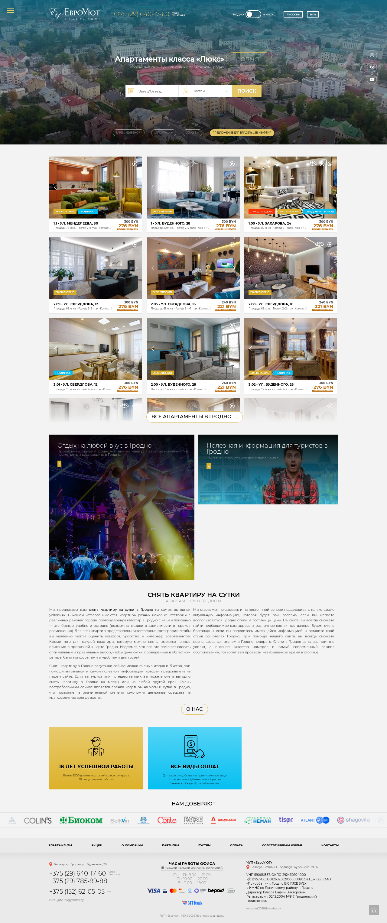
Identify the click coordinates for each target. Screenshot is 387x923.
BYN (313, 14)
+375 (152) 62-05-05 (77, 892)
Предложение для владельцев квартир (242, 132)
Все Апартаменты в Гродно (194, 416)
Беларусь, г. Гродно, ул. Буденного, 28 (80, 864)
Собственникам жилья (282, 845)
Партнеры (170, 845)
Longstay (193, 132)
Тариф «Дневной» (129, 132)
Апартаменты (60, 845)
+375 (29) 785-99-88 (78, 881)
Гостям (204, 845)
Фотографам (163, 132)
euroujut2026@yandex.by (66, 900)
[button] (55, 188)
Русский (293, 14)
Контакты (330, 845)
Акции (96, 845)
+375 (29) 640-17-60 (141, 14)
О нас (194, 709)
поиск (246, 91)
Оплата (236, 845)
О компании (132, 845)
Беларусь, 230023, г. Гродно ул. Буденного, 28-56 (284, 867)
